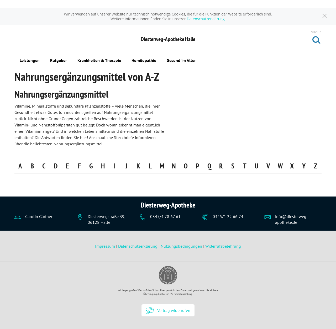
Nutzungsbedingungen (181, 246)
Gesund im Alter (181, 60)
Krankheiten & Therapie (99, 60)
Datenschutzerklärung (205, 18)
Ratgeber (58, 60)
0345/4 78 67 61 (165, 216)
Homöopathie (144, 60)
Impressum (105, 246)
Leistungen (30, 60)
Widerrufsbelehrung (223, 246)
